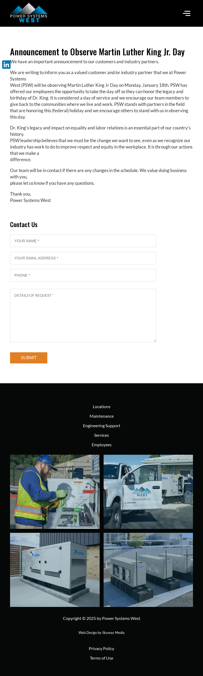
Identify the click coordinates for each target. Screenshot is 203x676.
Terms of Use (101, 657)
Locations (101, 406)
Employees (102, 444)
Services (101, 435)
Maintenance (102, 415)
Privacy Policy (101, 648)
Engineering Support (101, 425)
